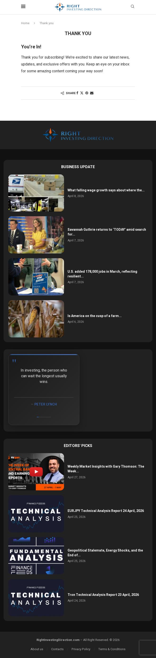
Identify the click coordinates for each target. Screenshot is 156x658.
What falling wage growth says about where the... (106, 190)
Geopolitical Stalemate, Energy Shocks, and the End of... (105, 553)
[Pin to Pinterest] (86, 93)
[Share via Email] (91, 93)
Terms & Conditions (111, 649)
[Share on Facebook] (77, 93)
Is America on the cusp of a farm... (95, 315)
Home (25, 23)
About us (37, 649)
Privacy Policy (81, 649)
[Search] (132, 7)
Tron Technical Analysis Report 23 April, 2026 (103, 594)
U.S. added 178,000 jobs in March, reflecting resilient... (102, 274)
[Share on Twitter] (81, 93)
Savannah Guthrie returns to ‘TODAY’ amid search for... (107, 232)
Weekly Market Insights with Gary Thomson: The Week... (106, 469)
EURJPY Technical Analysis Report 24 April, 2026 (106, 510)
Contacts (57, 649)
